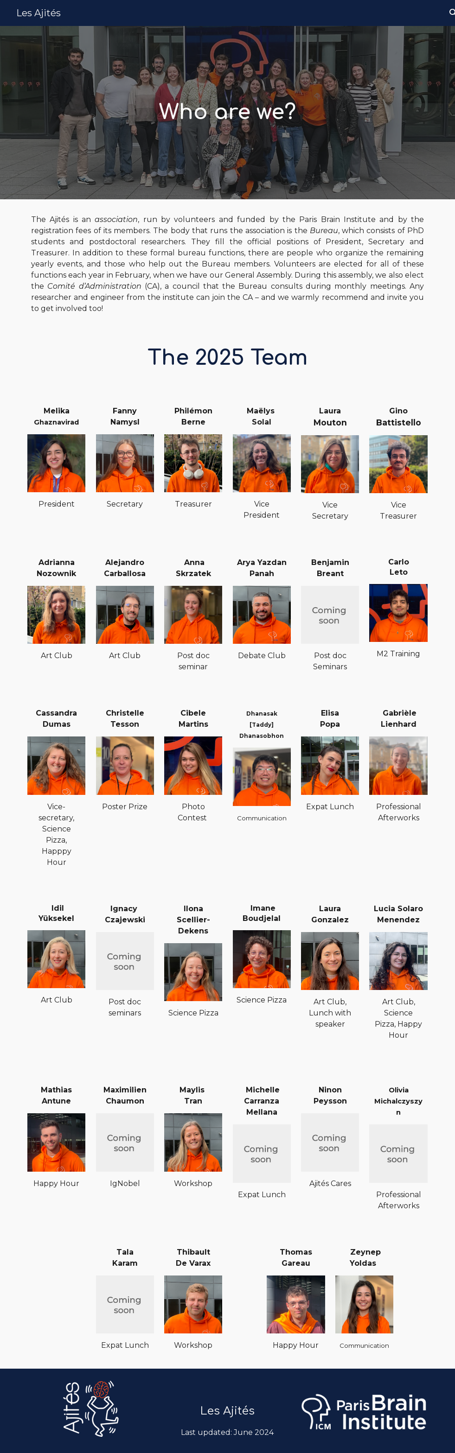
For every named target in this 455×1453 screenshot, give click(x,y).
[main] (227, 113)
